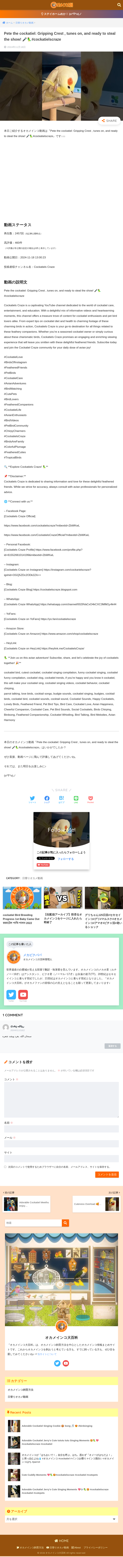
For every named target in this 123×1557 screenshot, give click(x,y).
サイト (8, 1153)
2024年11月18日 (17, 1031)
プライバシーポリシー (96, 1548)
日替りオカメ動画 (32, 878)
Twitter (11, 1002)
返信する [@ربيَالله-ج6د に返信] (112, 1047)
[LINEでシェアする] (76, 800)
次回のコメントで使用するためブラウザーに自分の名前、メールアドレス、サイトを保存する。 (59, 1167)
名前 (8, 1123)
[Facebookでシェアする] (47, 800)
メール (10, 1138)
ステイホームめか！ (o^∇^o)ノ (61, 14)
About (76, 1548)
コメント (11, 1080)
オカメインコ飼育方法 (21, 1390)
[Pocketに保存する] (90, 800)
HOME (61, 1542)
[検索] (65, 1223)
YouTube (23, 1002)
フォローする (65, 859)
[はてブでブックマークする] (61, 800)
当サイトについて (47, 1354)
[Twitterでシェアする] (32, 800)
